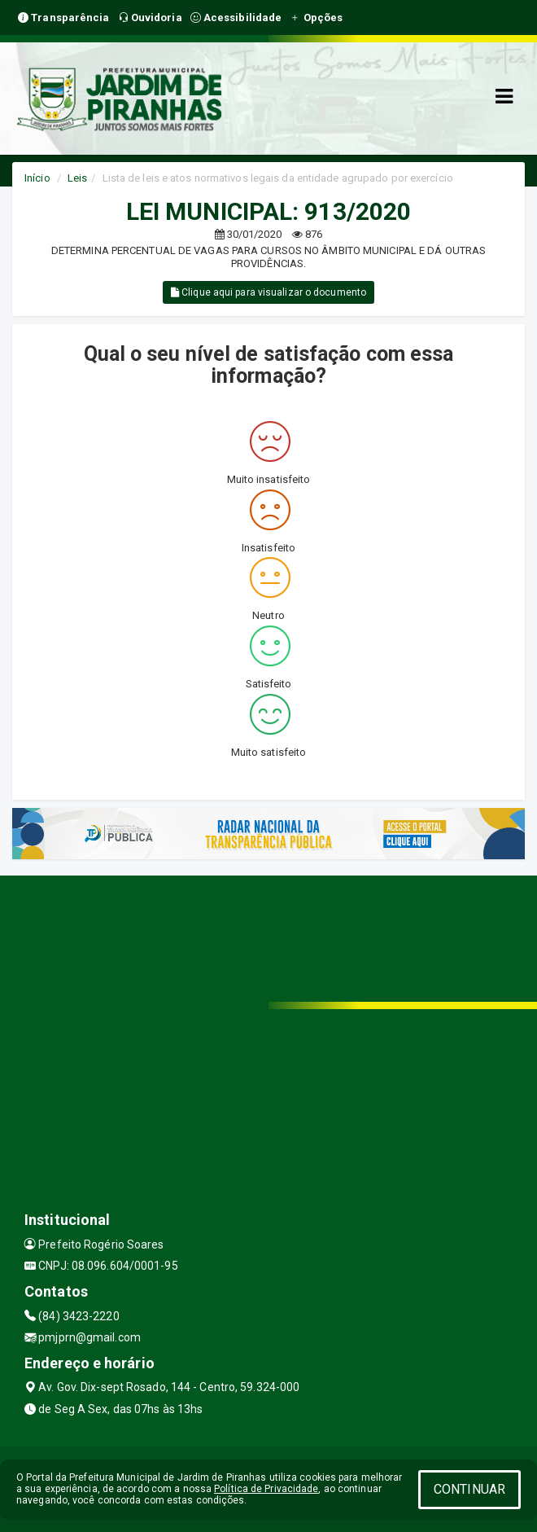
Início (37, 178)
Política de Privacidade (266, 1489)
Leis (77, 178)
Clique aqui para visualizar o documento (268, 292)
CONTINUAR (469, 1489)
